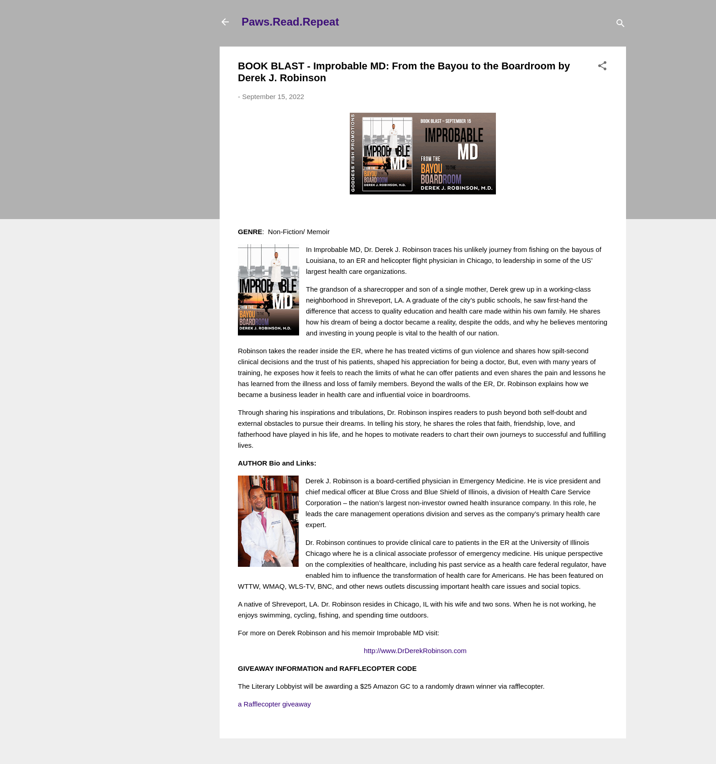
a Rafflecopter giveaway (274, 704)
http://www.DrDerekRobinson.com (415, 650)
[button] (602, 67)
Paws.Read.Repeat (290, 22)
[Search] (620, 25)
